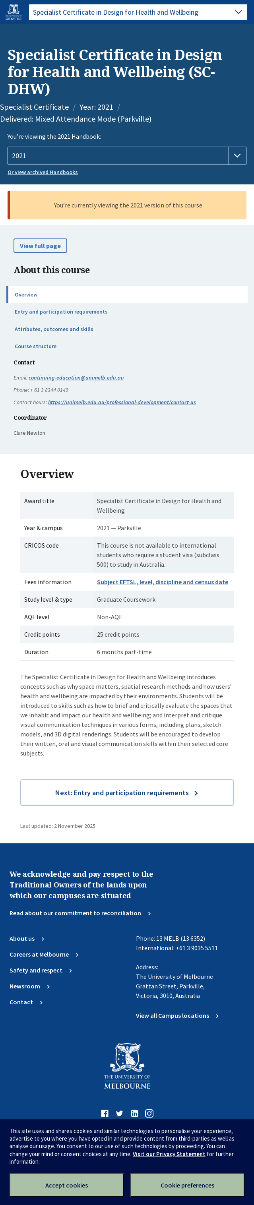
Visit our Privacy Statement (169, 1154)
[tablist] (138, 12)
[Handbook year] (127, 156)
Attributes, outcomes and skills (54, 329)
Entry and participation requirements (61, 311)
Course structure (35, 346)
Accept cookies (66, 1185)
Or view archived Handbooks (43, 172)
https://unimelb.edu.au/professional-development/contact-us (122, 402)
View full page (40, 246)
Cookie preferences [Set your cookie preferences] (187, 1185)
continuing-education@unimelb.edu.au (76, 377)
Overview (26, 294)
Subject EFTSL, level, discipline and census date (162, 582)
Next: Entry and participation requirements (122, 792)
